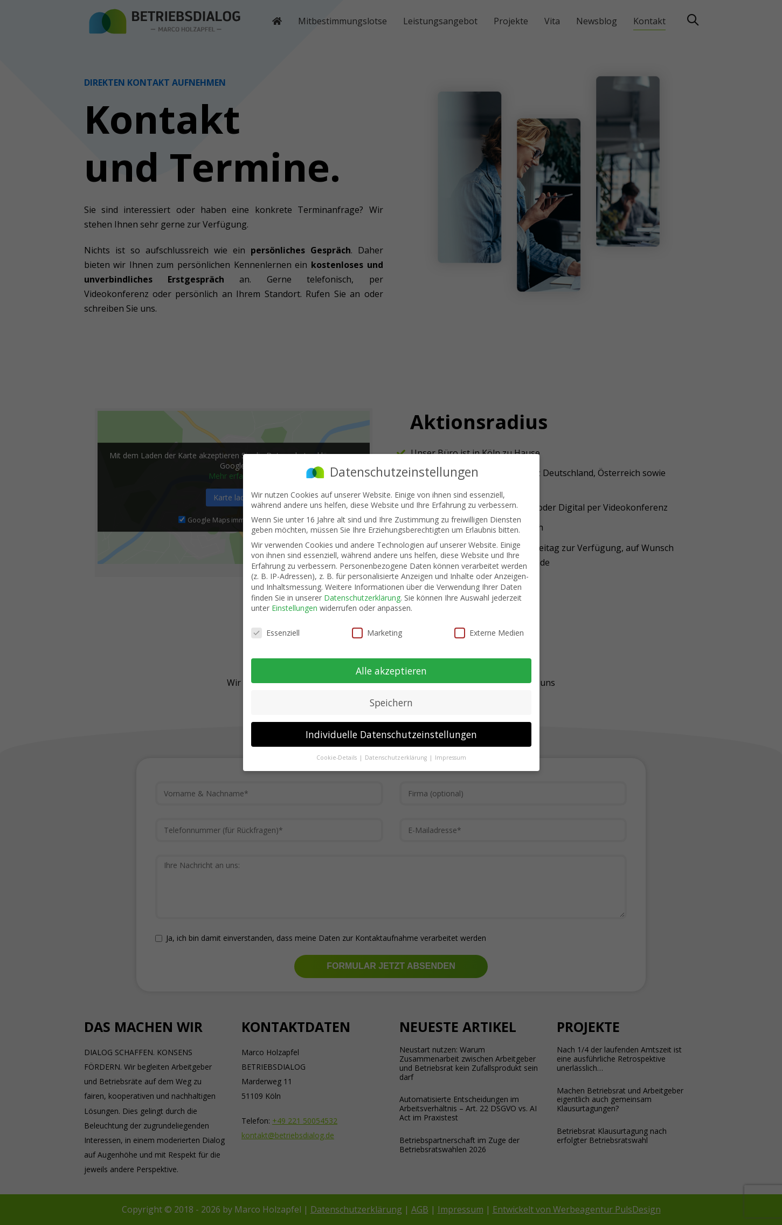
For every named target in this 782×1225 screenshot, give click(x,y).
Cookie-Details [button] (337, 757)
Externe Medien (489, 633)
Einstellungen (294, 608)
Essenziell (275, 633)
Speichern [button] (391, 702)
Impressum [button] (450, 757)
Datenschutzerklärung (362, 598)
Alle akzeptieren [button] (391, 670)
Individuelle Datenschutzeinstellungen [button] (391, 734)
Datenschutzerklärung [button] (396, 757)
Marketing (377, 633)
